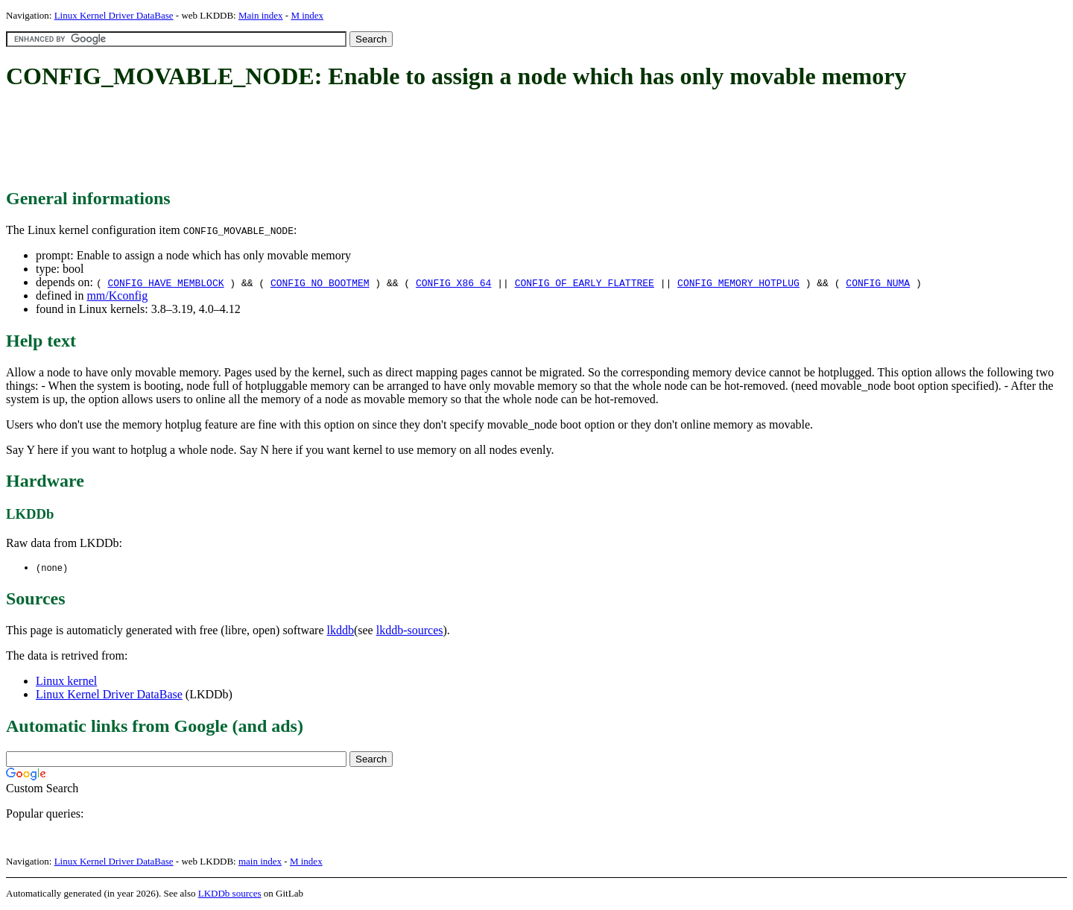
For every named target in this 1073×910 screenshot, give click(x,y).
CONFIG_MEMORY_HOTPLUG (738, 282)
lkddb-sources (409, 631)
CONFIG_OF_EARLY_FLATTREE (584, 282)
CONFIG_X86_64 (453, 282)
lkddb (340, 631)
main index (260, 862)
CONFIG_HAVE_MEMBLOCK (165, 282)
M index (307, 15)
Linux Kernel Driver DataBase (114, 15)
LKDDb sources (230, 894)
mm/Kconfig (117, 295)
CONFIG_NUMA (878, 282)
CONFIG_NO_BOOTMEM (320, 282)
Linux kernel (66, 681)
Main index (260, 15)
